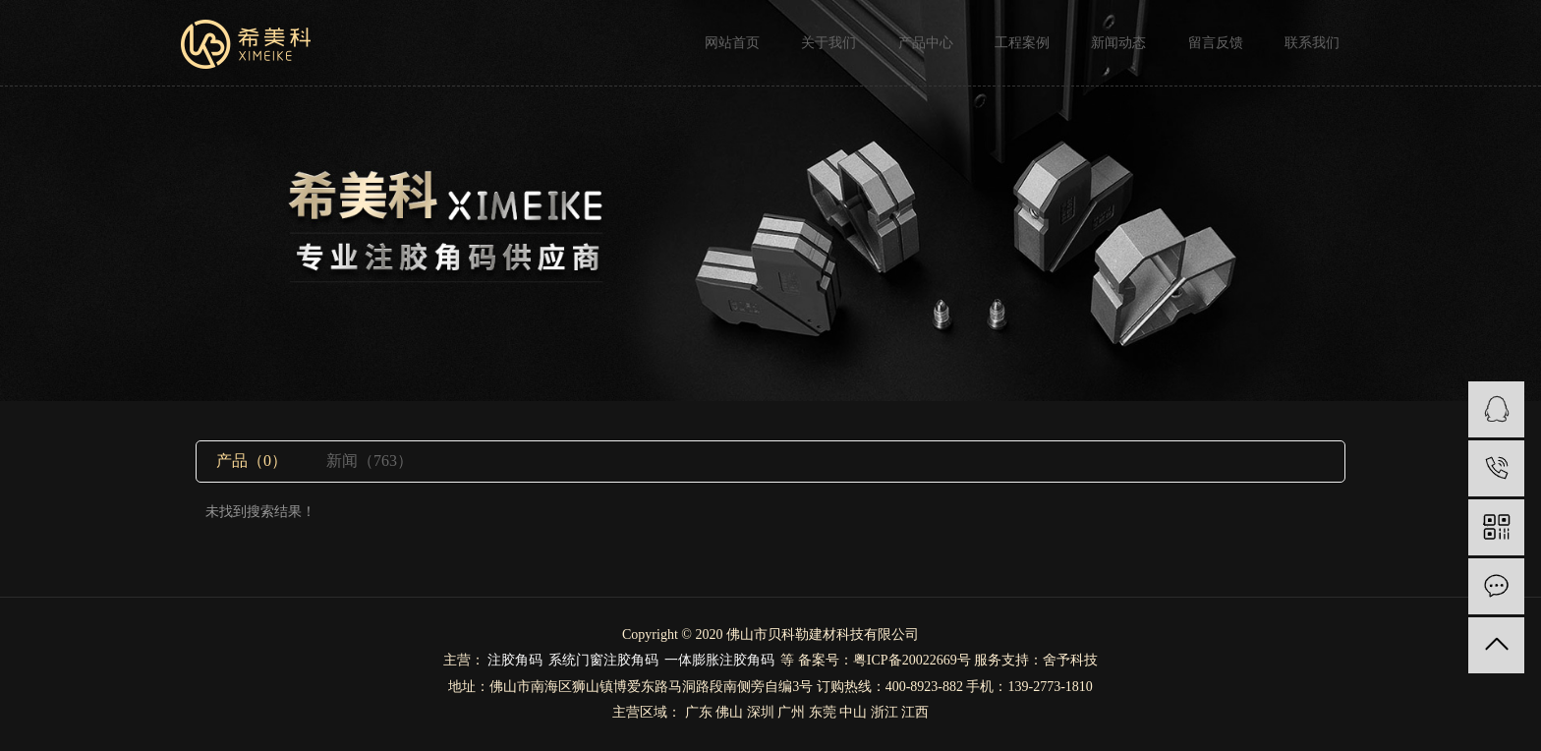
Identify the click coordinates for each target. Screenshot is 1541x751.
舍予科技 (1070, 660)
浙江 (884, 712)
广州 (791, 712)
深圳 (760, 712)
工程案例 (1022, 42)
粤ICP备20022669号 (912, 660)
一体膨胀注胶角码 (719, 660)
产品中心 (925, 42)
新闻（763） (369, 460)
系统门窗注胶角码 (603, 660)
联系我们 (1312, 42)
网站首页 (732, 42)
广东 (699, 712)
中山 (853, 712)
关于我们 (828, 42)
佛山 (729, 712)
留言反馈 (1215, 42)
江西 (915, 712)
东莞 (822, 712)
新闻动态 (1118, 42)
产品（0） (251, 460)
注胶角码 (514, 660)
